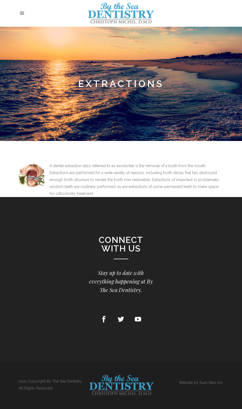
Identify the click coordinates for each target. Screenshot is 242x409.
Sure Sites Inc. (211, 382)
